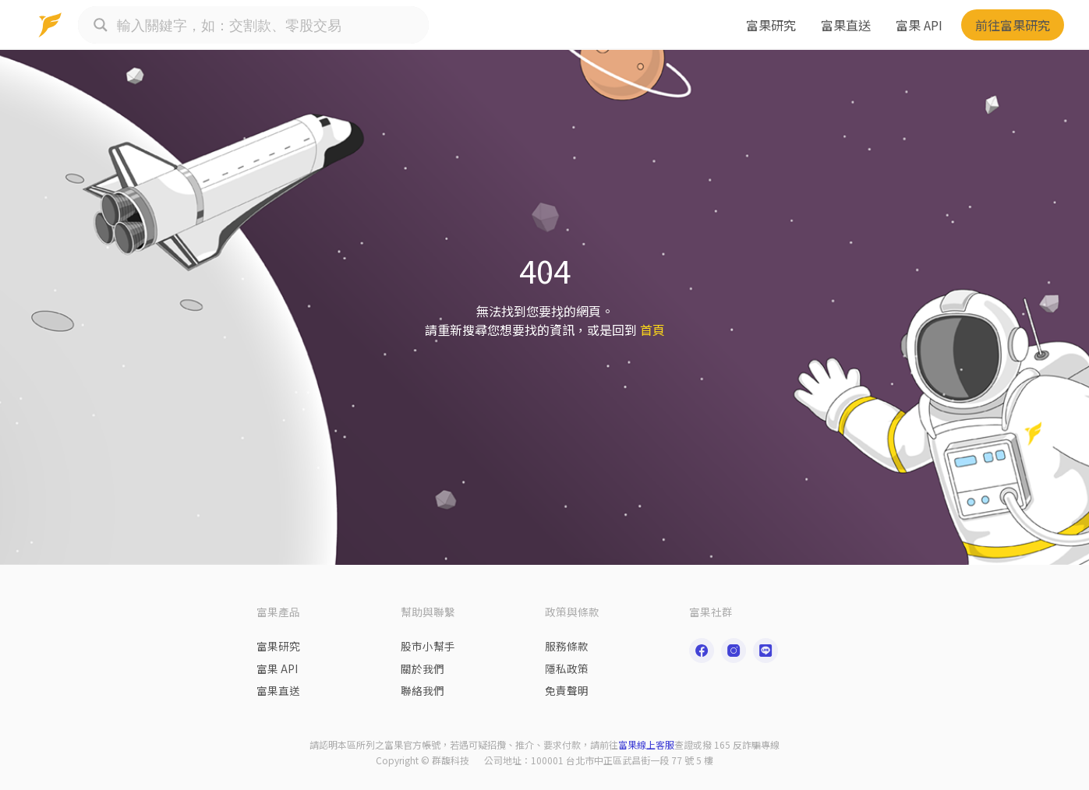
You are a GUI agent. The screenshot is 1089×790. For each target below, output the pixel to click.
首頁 (652, 329)
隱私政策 (567, 668)
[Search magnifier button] (100, 25)
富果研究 (771, 25)
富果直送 (846, 25)
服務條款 (567, 646)
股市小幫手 (428, 646)
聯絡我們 (422, 690)
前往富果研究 (1012, 25)
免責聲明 (567, 690)
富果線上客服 (646, 744)
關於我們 (422, 668)
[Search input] (269, 25)
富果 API (919, 25)
